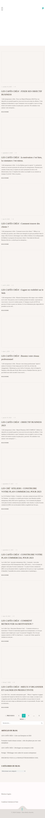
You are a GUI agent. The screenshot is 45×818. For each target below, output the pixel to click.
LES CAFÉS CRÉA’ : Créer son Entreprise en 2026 (16, 735)
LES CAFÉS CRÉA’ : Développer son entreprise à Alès (17, 748)
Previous (10, 715)
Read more (5, 111)
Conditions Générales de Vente (9, 802)
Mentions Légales (6, 794)
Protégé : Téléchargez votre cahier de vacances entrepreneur (18, 753)
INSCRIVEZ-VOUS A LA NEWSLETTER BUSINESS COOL (19, 758)
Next (22, 719)
